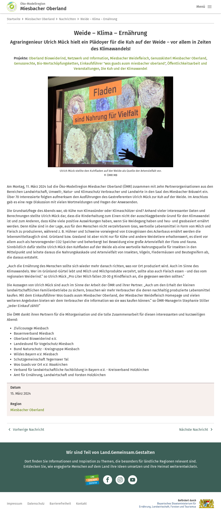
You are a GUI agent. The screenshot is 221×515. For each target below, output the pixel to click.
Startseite (13, 19)
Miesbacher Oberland (40, 19)
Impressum (14, 503)
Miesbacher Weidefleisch (129, 58)
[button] (209, 6)
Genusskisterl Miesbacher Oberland (178, 58)
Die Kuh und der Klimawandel (124, 69)
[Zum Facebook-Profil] (107, 479)
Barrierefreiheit (60, 503)
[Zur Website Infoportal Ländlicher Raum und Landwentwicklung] (92, 479)
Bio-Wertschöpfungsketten (57, 63)
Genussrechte (24, 63)
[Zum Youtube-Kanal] (132, 479)
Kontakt (81, 503)
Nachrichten (67, 19)
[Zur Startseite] (13, 7)
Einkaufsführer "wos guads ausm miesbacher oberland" (123, 63)
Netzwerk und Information (87, 58)
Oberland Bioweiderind (47, 58)
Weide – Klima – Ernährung (98, 19)
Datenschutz (35, 503)
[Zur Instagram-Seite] (120, 479)
